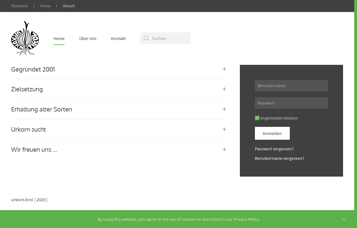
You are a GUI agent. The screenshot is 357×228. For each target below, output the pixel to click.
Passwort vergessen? (274, 148)
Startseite (19, 5)
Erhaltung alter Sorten (41, 109)
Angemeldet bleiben (276, 118)
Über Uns (88, 38)
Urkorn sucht (28, 129)
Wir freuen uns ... (34, 149)
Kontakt (118, 38)
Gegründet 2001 (33, 69)
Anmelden (272, 133)
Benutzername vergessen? (279, 158)
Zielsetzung (27, 89)
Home (45, 5)
